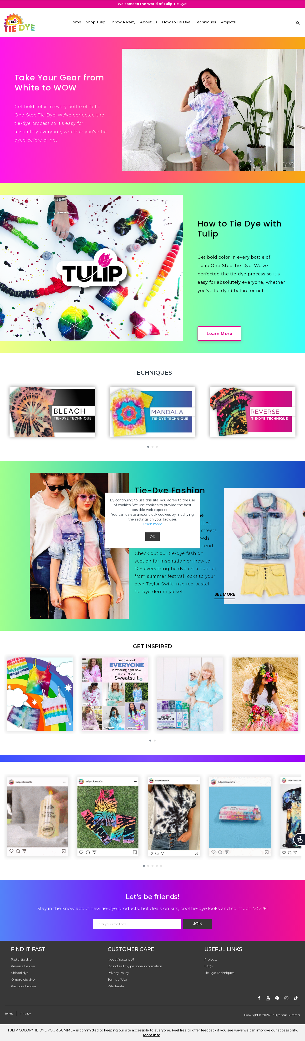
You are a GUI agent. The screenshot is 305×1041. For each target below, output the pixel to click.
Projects (228, 22)
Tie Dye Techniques (219, 973)
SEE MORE (224, 594)
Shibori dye (20, 973)
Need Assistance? (121, 959)
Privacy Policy (118, 973)
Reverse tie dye (23, 966)
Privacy (25, 1013)
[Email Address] (137, 924)
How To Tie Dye (176, 22)
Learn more (152, 524)
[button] (148, 447)
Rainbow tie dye (23, 986)
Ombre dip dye (23, 979)
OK (152, 537)
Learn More (219, 333)
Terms (9, 1013)
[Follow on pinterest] (277, 998)
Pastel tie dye (21, 959)
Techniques (205, 22)
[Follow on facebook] (259, 998)
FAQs (208, 966)
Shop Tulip (95, 22)
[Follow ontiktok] (296, 998)
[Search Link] (297, 22)
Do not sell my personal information (135, 966)
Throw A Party (122, 22)
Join (197, 924)
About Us (148, 22)
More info (151, 1035)
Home (75, 22)
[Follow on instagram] (286, 998)
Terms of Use (117, 979)
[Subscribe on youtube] (268, 998)
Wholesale (116, 986)
